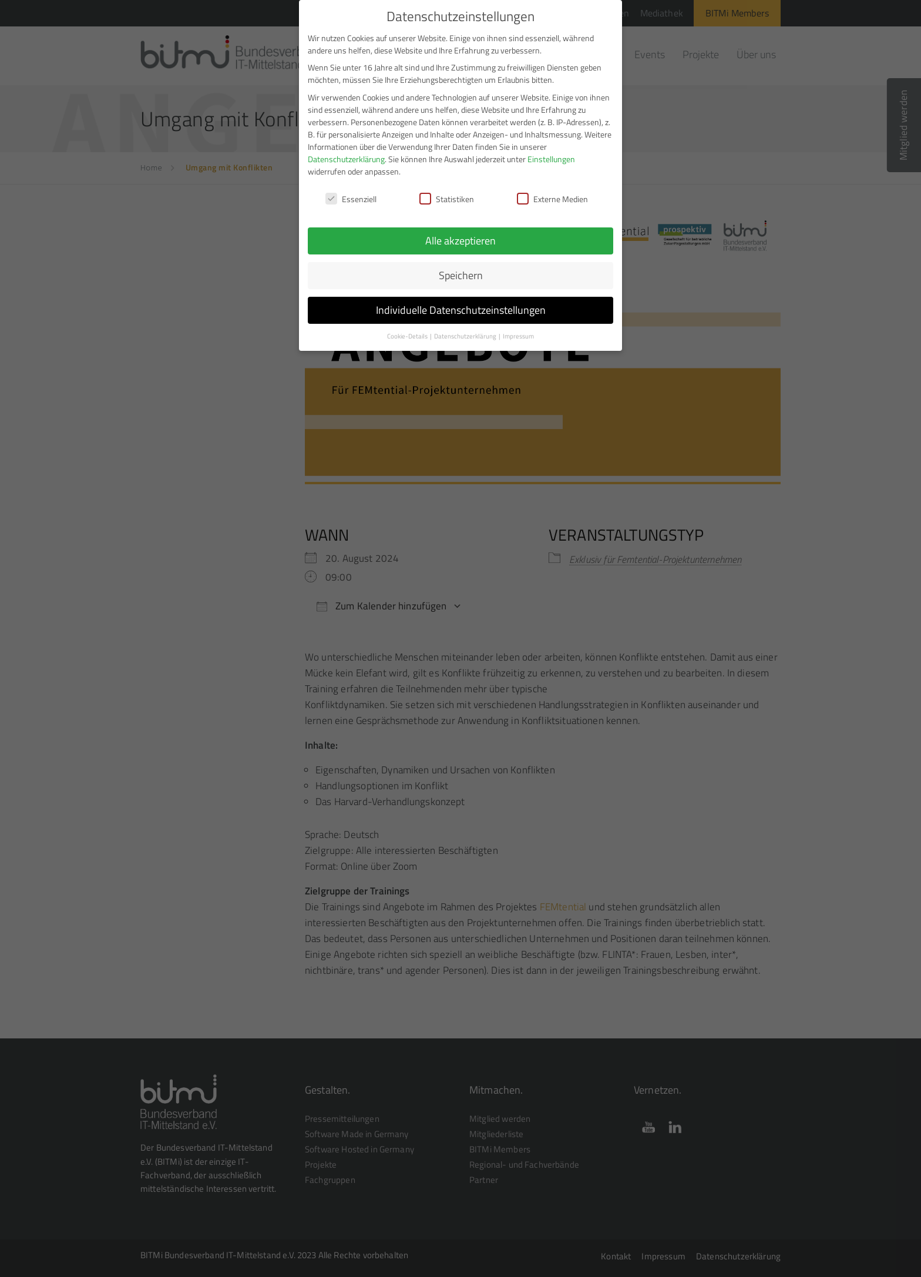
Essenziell (351, 199)
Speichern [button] (461, 275)
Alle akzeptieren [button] (460, 241)
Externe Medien (552, 199)
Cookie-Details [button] (408, 336)
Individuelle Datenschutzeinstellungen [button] (461, 310)
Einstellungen (551, 159)
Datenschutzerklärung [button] (466, 336)
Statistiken (446, 199)
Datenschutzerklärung (346, 159)
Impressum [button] (518, 336)
